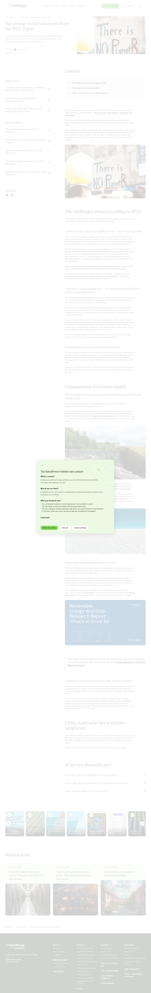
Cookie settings (80, 528)
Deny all (65, 528)
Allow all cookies (49, 528)
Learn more (45, 517)
